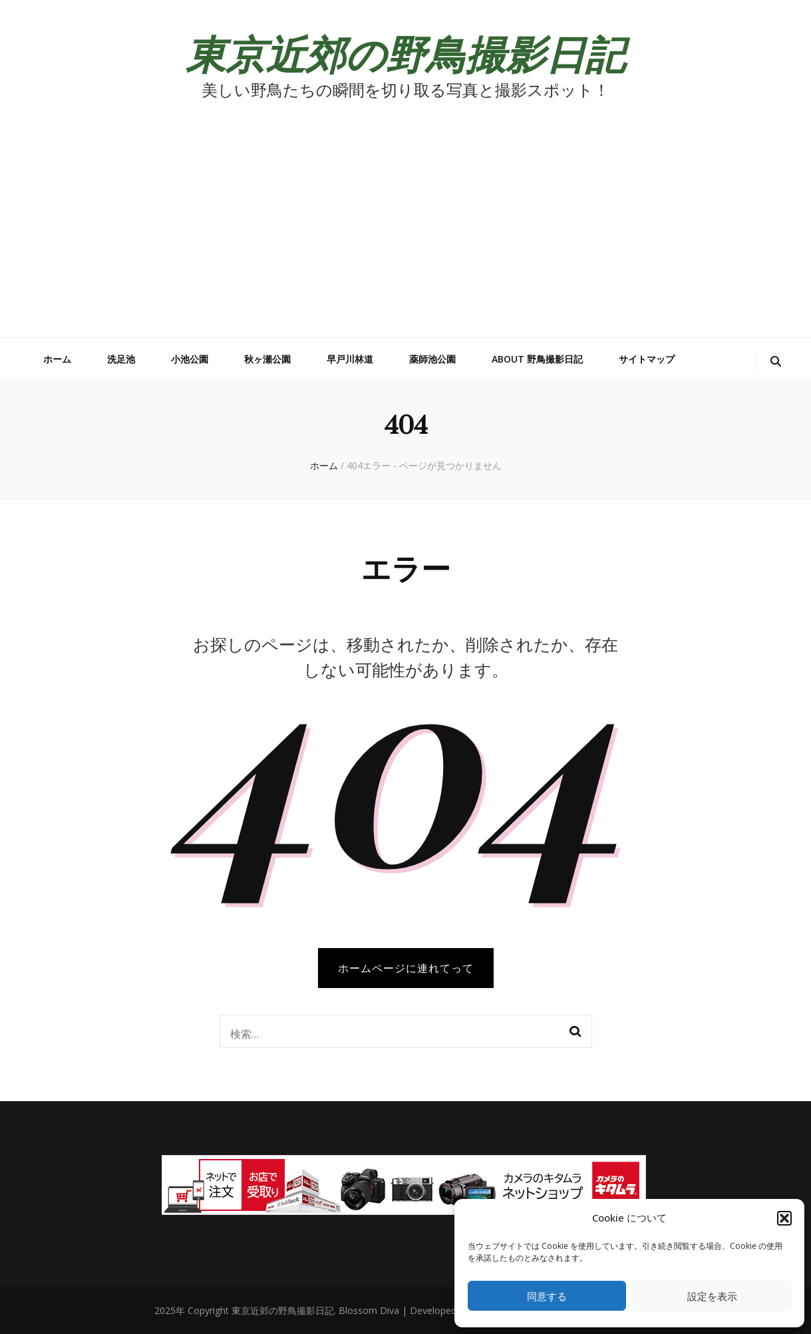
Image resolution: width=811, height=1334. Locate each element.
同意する (547, 1296)
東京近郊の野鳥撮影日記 (405, 52)
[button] (784, 1218)
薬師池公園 (432, 359)
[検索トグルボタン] (775, 362)
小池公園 (189, 359)
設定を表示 (712, 1296)
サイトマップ (647, 359)
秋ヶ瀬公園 (267, 359)
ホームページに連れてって (406, 968)
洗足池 (121, 359)
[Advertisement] (406, 237)
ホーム (57, 359)
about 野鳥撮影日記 (537, 359)
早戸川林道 (350, 359)
